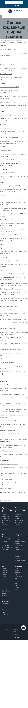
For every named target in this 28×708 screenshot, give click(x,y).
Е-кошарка (5, 603)
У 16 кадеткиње (19, 522)
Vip (16, 583)
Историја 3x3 (19, 549)
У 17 (3, 522)
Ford (16, 589)
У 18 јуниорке (19, 520)
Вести (4, 512)
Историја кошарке (18, 538)
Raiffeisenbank (19, 572)
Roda (16, 574)
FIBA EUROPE (6, 614)
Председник (5, 537)
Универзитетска (7, 527)
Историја (5, 529)
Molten (17, 587)
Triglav (17, 570)
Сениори (4, 514)
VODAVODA (18, 577)
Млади (4, 574)
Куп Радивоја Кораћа (19, 553)
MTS (16, 568)
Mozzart (17, 581)
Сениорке (18, 514)
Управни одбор (6, 539)
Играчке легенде (20, 560)
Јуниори (4, 577)
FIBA (3, 612)
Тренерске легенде (18, 557)
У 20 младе (18, 516)
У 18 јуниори (6, 520)
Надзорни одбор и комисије (7, 548)
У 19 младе (18, 518)
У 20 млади (5, 516)
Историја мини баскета (19, 546)
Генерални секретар (5, 542)
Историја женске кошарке (20, 542)
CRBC (16, 579)
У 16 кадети (5, 525)
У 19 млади (5, 518)
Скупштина (5, 545)
